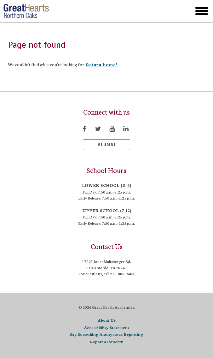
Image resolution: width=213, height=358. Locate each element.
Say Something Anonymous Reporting (106, 334)
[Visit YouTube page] (112, 128)
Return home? (102, 64)
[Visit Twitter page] (98, 128)
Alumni (106, 144)
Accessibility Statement (106, 327)
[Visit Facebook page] (84, 128)
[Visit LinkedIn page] (126, 128)
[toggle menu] (201, 11)
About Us (107, 320)
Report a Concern (107, 341)
